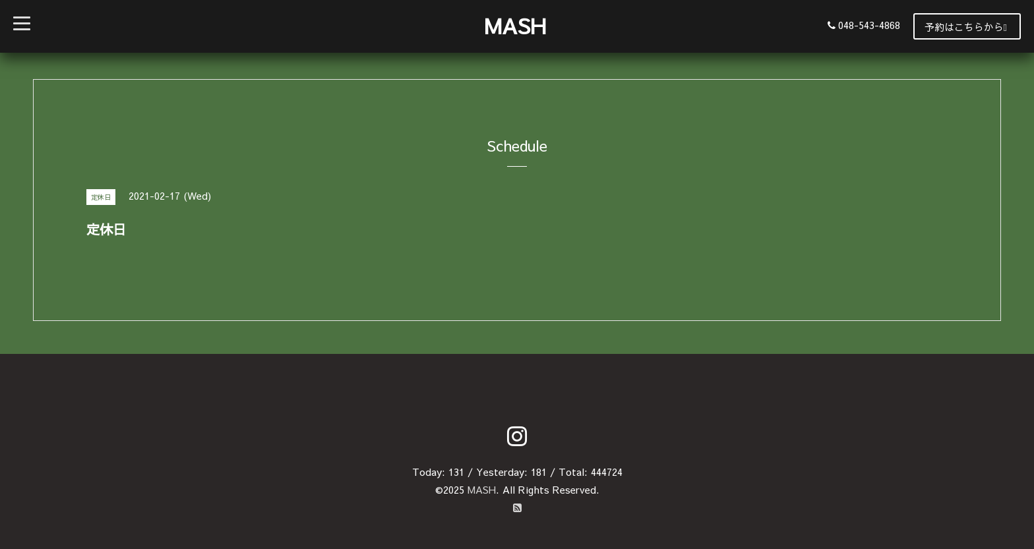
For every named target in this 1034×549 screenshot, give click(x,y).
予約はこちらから (966, 27)
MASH (515, 25)
